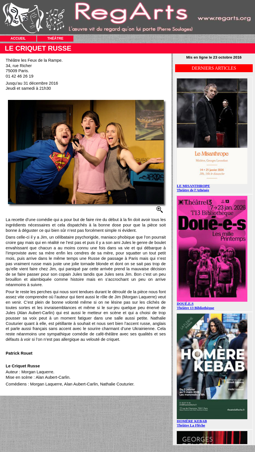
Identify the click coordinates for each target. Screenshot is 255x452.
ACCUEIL (18, 38)
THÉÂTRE (55, 38)
